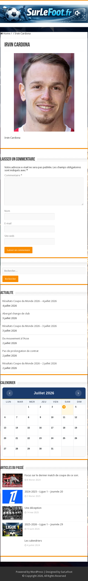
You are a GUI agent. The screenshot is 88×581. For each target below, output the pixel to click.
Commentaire (13, 175)
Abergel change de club (16, 313)
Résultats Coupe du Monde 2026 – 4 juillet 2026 (29, 301)
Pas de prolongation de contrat (20, 350)
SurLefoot (66, 571)
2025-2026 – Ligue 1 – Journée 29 (44, 524)
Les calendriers (33, 540)
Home (5, 33)
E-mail (7, 223)
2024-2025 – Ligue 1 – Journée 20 (44, 491)
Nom (7, 210)
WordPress (36, 571)
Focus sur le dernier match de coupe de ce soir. (52, 475)
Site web (9, 235)
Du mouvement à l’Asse (15, 338)
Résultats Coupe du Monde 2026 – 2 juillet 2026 (29, 363)
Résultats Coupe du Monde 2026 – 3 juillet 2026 (29, 326)
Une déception (33, 507)
